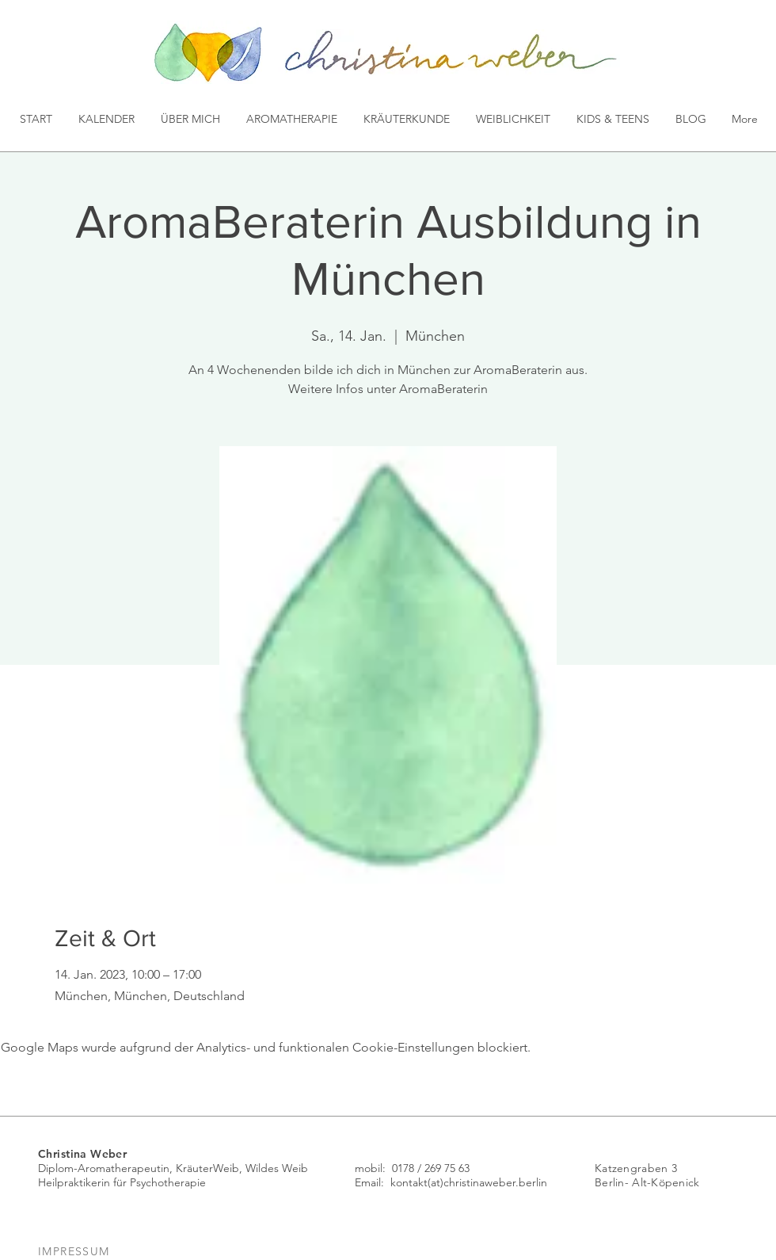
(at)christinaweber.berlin (487, 1182)
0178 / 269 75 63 (431, 1168)
